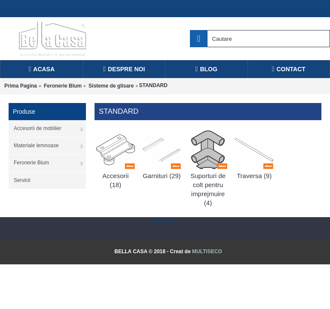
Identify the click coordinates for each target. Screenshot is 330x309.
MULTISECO (207, 251)
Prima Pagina (20, 86)
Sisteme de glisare (111, 86)
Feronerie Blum (63, 86)
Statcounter (165, 221)
